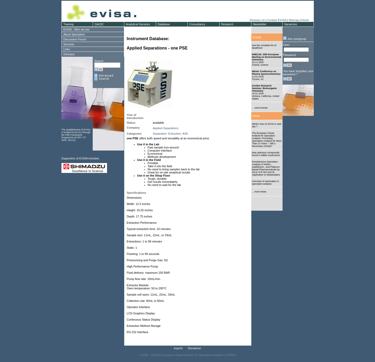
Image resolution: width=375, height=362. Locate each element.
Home (305, 20)
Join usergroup (294, 38)
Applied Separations (165, 128)
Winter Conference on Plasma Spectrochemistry (266, 72)
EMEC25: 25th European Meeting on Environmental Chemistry (266, 57)
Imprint (178, 348)
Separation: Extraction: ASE (170, 133)
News (256, 115)
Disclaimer (194, 348)
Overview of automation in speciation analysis (265, 182)
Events (257, 37)
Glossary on (257, 20)
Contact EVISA (276, 20)
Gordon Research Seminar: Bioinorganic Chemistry (264, 88)
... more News (259, 191)
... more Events (260, 108)
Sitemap (294, 20)
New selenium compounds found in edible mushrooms (266, 154)
